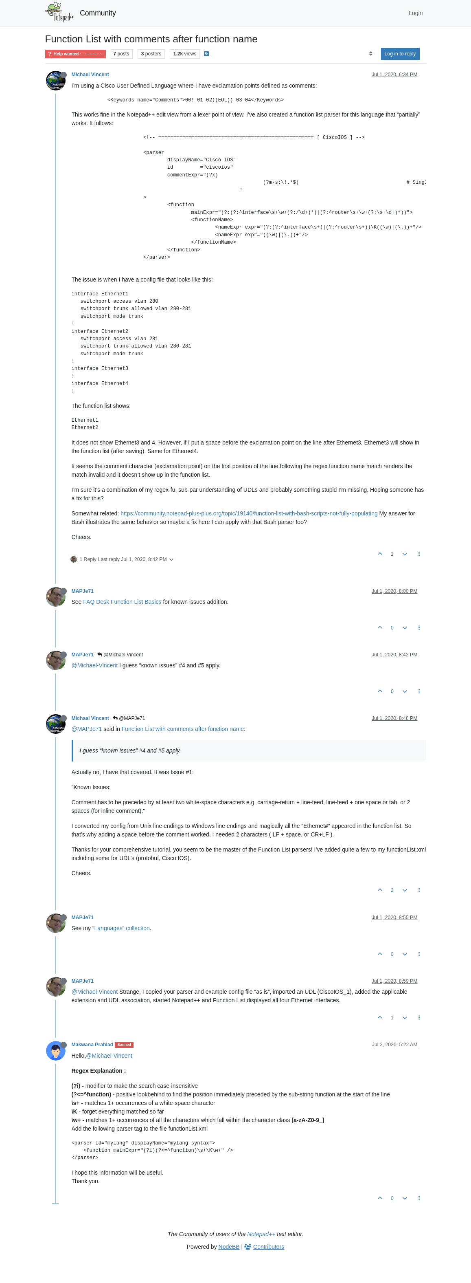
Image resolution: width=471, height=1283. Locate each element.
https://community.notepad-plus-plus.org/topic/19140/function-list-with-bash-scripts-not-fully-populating (249, 513)
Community (98, 13)
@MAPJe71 (129, 718)
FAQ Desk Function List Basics (122, 602)
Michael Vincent (90, 74)
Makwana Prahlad (93, 1045)
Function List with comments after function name (183, 729)
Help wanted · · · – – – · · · (75, 54)
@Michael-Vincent (95, 665)
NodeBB (229, 1246)
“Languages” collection (121, 928)
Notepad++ (261, 1234)
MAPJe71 (83, 591)
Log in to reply (400, 54)
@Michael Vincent (120, 655)
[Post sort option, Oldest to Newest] (370, 53)
